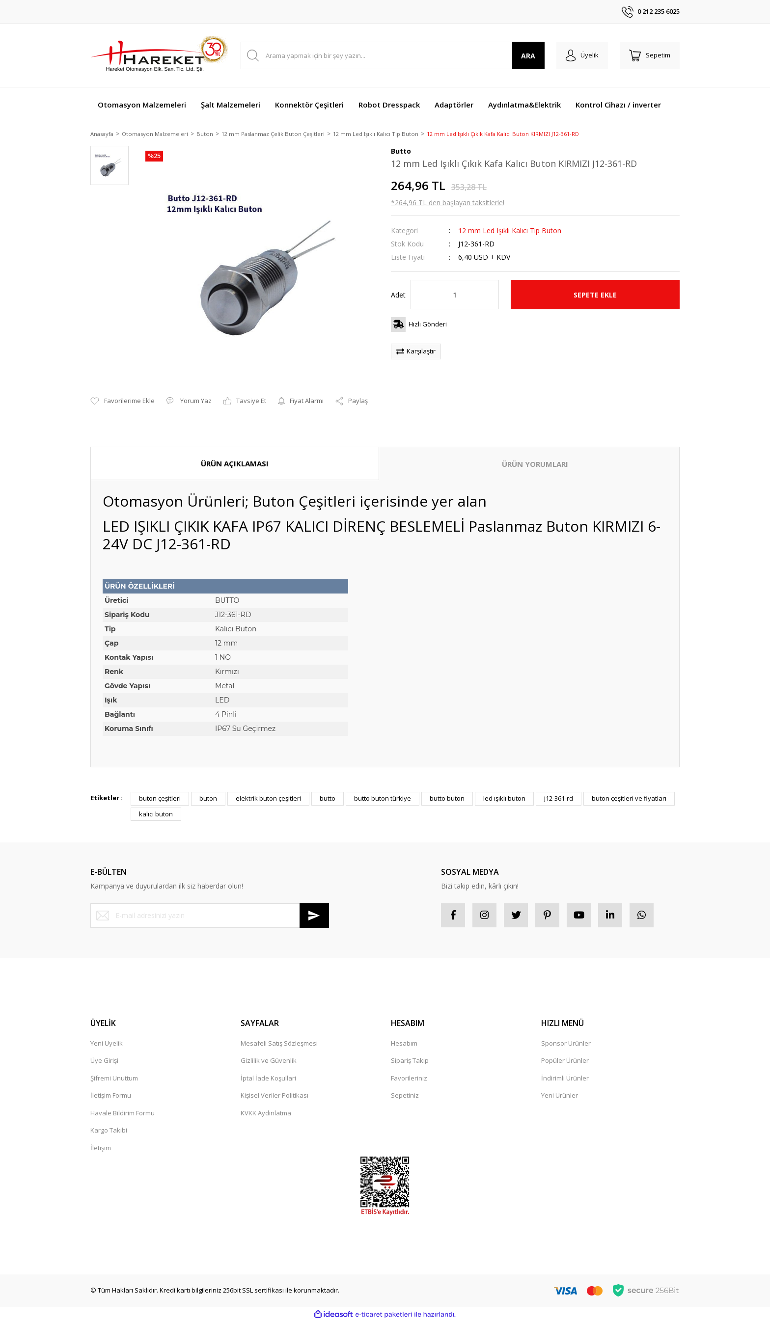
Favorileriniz (409, 1079)
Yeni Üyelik (106, 1044)
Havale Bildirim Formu (122, 1113)
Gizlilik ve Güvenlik (269, 1061)
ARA (527, 55)
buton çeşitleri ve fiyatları (629, 799)
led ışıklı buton (504, 799)
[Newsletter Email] (209, 916)
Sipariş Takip (410, 1061)
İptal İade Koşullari (268, 1079)
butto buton (447, 799)
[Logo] (159, 55)
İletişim (100, 1148)
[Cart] (649, 55)
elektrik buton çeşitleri (268, 799)
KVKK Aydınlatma (266, 1113)
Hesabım (404, 1044)
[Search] (392, 55)
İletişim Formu (110, 1096)
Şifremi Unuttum (114, 1079)
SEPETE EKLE (595, 295)
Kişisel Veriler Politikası (274, 1096)
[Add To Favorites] (122, 402)
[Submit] (314, 916)
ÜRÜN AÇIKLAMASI (235, 464)
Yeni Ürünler (559, 1096)
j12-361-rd (558, 799)
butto (327, 799)
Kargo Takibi (108, 1131)
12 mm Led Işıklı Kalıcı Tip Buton (509, 231)
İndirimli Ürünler (565, 1079)
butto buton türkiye (382, 799)
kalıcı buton (156, 814)
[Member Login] (580, 55)
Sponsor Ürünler (566, 1044)
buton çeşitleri (160, 799)
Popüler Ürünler (565, 1061)
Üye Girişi (104, 1061)
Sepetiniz (405, 1096)
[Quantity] (455, 295)
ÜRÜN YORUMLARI (535, 464)
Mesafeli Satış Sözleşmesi (279, 1044)
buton (208, 799)
